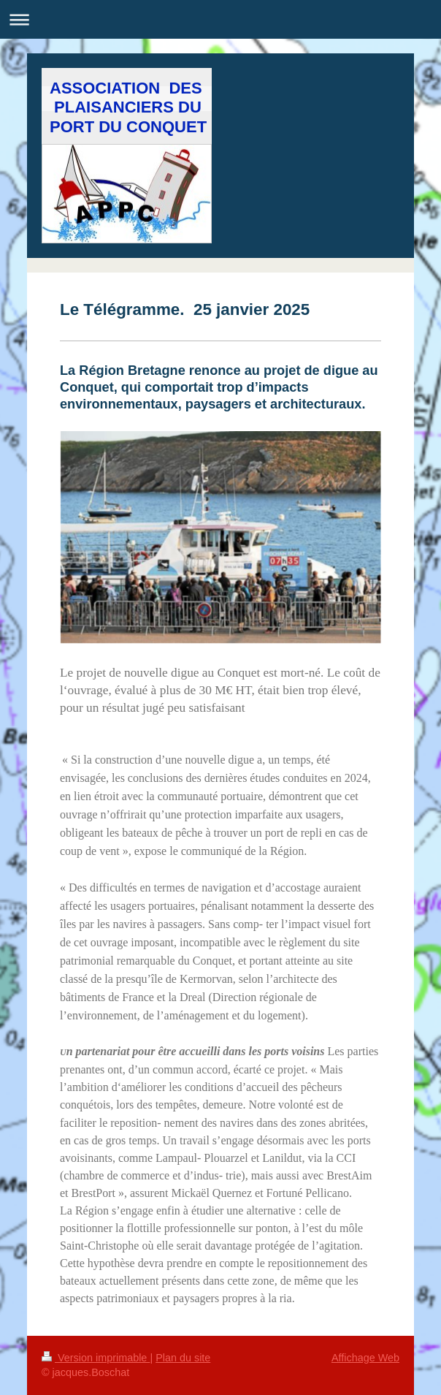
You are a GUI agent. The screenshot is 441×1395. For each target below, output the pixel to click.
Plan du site (183, 1358)
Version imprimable (96, 1358)
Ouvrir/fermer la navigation (220, 19)
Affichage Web (365, 1358)
